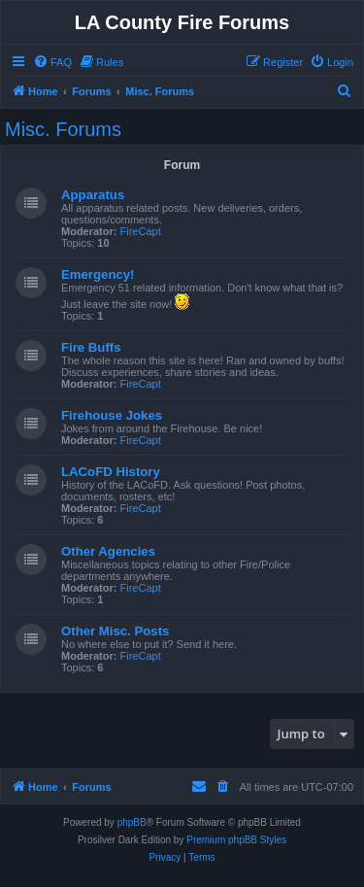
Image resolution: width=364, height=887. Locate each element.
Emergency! (98, 274)
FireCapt (140, 231)
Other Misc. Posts (115, 631)
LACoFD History (110, 471)
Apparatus (92, 195)
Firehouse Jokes (111, 415)
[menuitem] (52, 62)
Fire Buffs (91, 347)
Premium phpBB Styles (236, 840)
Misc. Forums (63, 129)
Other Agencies (108, 551)
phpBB (132, 822)
